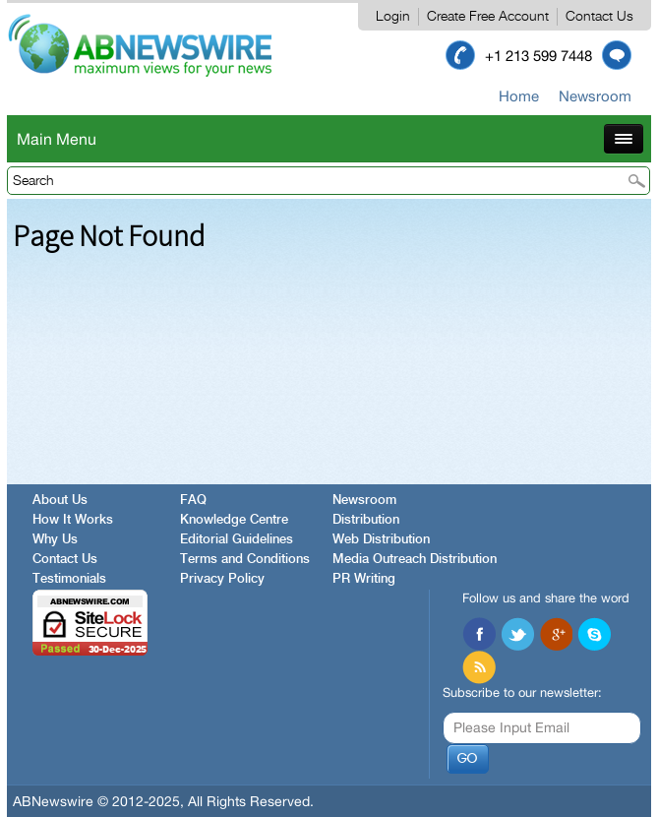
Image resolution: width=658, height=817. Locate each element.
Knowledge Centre (234, 520)
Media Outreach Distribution (414, 559)
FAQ (193, 500)
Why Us (55, 540)
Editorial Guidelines (236, 540)
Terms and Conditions (245, 559)
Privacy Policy (222, 579)
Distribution (365, 520)
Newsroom (595, 96)
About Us (60, 500)
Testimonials (69, 579)
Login (393, 17)
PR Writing (363, 579)
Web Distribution (381, 540)
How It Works (72, 520)
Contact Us (599, 17)
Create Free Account (488, 17)
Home (519, 96)
